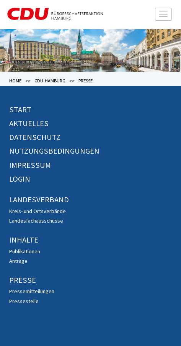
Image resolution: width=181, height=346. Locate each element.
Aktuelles (29, 123)
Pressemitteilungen (31, 291)
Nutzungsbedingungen (54, 151)
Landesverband (39, 200)
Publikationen (24, 251)
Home (15, 81)
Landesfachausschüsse (36, 220)
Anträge (18, 260)
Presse (22, 280)
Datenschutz (34, 137)
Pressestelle (24, 301)
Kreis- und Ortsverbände (37, 211)
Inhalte (23, 240)
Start (20, 110)
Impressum (30, 165)
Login (19, 179)
